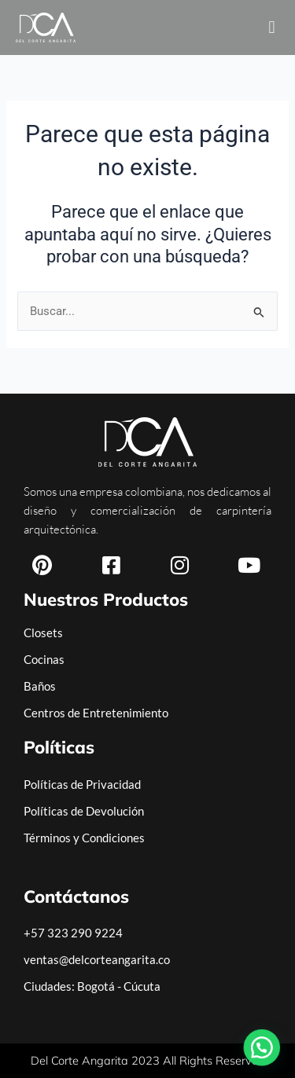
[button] (271, 28)
